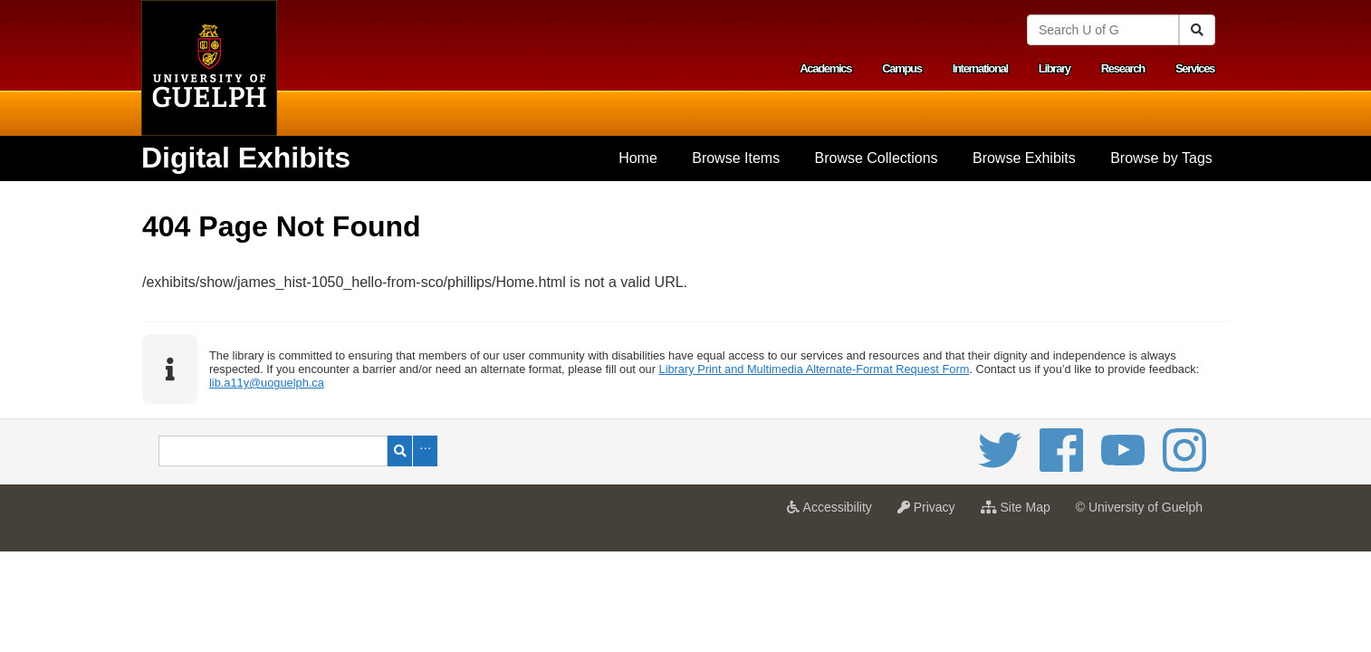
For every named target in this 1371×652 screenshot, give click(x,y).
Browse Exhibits (1024, 158)
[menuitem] (638, 158)
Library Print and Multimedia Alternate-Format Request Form (814, 369)
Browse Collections (876, 158)
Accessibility (833, 512)
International (980, 68)
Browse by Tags (1161, 158)
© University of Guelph (1139, 507)
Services (1194, 68)
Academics (825, 68)
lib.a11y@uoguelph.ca (266, 382)
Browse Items (736, 158)
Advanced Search (425, 451)
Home (637, 158)
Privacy (930, 512)
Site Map (1020, 512)
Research (1123, 68)
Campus (902, 68)
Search (400, 451)
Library (1054, 68)
